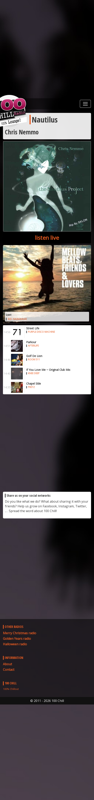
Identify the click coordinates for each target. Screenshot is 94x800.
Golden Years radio (17, 638)
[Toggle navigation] (85, 104)
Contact (8, 669)
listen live (47, 237)
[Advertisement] (47, 49)
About (7, 664)
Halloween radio (15, 644)
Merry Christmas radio (19, 633)
